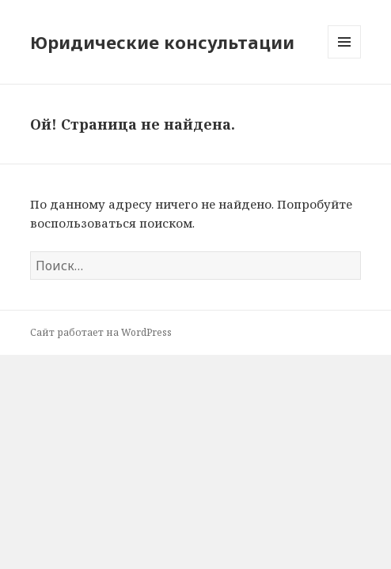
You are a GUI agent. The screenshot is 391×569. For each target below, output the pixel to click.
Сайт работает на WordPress (101, 332)
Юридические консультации (162, 42)
